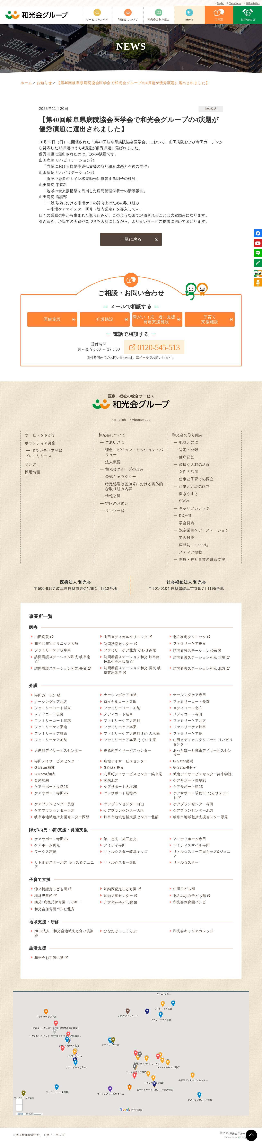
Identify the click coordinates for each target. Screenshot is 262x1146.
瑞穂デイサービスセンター (126, 765)
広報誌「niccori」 (194, 548)
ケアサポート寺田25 (51, 797)
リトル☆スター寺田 (120, 866)
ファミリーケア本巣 (120, 730)
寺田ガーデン (45, 699)
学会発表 (210, 109)
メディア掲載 (190, 556)
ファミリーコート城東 (52, 711)
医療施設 (52, 320)
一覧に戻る (131, 239)
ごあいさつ (115, 444)
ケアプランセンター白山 (124, 808)
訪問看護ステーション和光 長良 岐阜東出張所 (132, 674)
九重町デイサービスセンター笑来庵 (133, 777)
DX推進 (185, 519)
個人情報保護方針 (28, 1138)
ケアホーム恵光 (47, 849)
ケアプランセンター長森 (54, 808)
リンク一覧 (115, 514)
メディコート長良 (49, 718)
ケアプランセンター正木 (54, 814)
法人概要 (113, 464)
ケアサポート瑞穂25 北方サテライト (201, 799)
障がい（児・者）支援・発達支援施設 (156, 320)
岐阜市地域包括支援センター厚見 (200, 820)
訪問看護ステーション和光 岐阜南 (62, 660)
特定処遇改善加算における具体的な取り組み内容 (134, 488)
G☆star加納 (44, 777)
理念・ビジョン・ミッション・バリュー (134, 454)
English (215, 3)
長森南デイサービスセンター (127, 754)
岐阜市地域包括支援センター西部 (61, 820)
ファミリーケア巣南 (50, 730)
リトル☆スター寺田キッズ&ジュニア (202, 857)
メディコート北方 (187, 711)
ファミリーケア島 (187, 737)
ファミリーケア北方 (189, 724)
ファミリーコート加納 (122, 711)
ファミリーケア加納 (50, 743)
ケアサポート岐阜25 (190, 784)
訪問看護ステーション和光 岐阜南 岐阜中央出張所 (132, 663)
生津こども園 (184, 892)
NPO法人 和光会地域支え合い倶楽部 (64, 937)
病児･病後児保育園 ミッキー (57, 906)
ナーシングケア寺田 (189, 698)
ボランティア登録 (47, 453)
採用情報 (32, 475)
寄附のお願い (252, 3)
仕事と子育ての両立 (196, 481)
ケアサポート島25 (188, 790)
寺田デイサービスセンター (56, 765)
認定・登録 (188, 452)
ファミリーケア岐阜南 (52, 654)
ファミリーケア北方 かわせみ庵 (130, 654)
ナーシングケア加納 (120, 698)
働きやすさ (188, 496)
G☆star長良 (114, 771)
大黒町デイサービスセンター (58, 754)
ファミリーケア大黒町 (122, 724)
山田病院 (41, 640)
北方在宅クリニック (189, 640)
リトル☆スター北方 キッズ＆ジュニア (64, 868)
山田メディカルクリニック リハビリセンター (203, 745)
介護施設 (104, 320)
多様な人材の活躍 (194, 467)
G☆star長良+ (184, 771)
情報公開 (113, 499)
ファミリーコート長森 (191, 705)
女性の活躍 (188, 474)
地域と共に (188, 444)
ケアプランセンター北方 (193, 814)
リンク (30, 466)
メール (142, 358)
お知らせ (44, 83)
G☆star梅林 (44, 771)
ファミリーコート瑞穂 (52, 724)
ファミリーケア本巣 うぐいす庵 (130, 743)
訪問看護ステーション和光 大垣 (199, 661)
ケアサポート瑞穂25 (120, 797)
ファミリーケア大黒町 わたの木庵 (132, 737)
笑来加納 (41, 784)
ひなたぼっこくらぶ (120, 934)
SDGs (184, 504)
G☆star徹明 (183, 765)
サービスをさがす (40, 436)
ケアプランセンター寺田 (193, 808)
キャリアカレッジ (194, 511)
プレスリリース (38, 458)
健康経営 (186, 459)
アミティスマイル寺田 (191, 849)
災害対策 (186, 541)
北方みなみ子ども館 (189, 899)
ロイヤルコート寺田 (120, 705)
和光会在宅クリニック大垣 (56, 647)
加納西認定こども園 (120, 892)
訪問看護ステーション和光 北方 (199, 672)
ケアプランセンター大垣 (124, 814)
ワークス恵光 (45, 855)
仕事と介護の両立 (194, 489)
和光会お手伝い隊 (49, 961)
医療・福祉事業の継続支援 (202, 563)
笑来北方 (111, 784)
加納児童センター (118, 899)
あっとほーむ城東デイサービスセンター (202, 756)
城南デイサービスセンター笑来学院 (202, 777)
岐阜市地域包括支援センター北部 (131, 820)
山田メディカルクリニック (126, 640)
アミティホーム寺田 (189, 842)
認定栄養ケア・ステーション (204, 533)
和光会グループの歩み (124, 471)
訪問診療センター (118, 647)
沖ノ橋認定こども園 (50, 892)
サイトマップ (55, 1138)
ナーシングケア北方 (50, 705)
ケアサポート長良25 (51, 790)
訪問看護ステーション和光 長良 (60, 672)
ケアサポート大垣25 (120, 790)
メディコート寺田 (187, 718)
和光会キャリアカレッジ (193, 934)
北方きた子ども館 (118, 906)
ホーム (26, 83)
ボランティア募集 (40, 445)
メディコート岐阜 (118, 718)
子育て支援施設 (209, 320)
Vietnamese (231, 3)
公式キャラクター (120, 479)
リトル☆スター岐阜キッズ (126, 855)
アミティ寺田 (115, 849)
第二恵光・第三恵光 (120, 842)
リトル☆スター (186, 866)
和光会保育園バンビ (189, 906)
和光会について (111, 436)
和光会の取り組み (187, 436)
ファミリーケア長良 (189, 647)
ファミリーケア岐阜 (189, 730)
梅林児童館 (43, 899)
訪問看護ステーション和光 (195, 654)
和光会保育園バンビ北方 (54, 913)
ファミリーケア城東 (50, 737)
